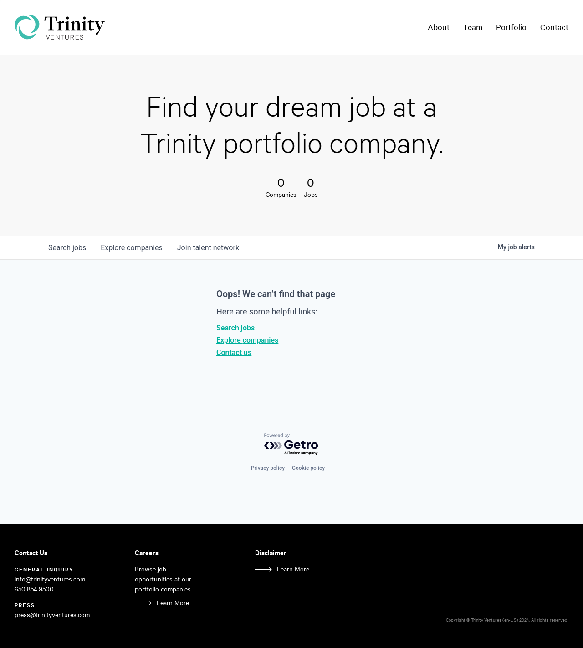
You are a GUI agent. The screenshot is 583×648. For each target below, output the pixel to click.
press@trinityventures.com (52, 614)
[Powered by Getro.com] (291, 444)
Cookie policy (308, 468)
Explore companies (247, 340)
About (439, 26)
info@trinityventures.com (50, 579)
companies (131, 247)
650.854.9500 (34, 589)
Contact (554, 26)
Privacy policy (268, 468)
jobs (67, 247)
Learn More (173, 602)
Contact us (233, 352)
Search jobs (235, 328)
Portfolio (511, 26)
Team (472, 26)
